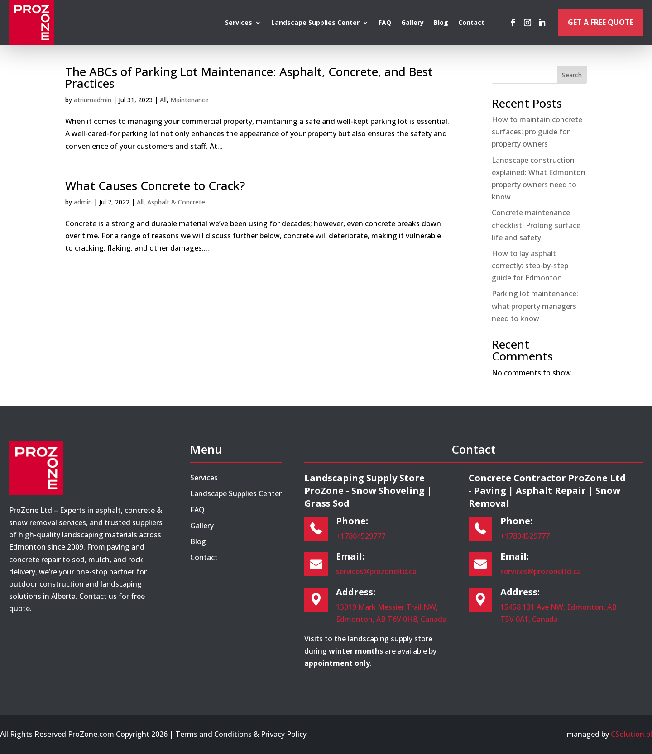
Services (238, 23)
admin (83, 202)
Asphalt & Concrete (176, 202)
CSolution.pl (631, 734)
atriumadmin (92, 99)
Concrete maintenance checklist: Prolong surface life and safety (536, 225)
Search (572, 75)
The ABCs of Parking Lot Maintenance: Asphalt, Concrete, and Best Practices (249, 77)
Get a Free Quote (600, 22)
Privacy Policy (284, 734)
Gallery (412, 23)
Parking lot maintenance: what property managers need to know (535, 306)
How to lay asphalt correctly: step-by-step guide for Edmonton (530, 265)
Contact (471, 23)
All (163, 99)
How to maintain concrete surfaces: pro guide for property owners (537, 131)
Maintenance (189, 99)
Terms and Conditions (213, 734)
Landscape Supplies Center (315, 23)
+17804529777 (360, 536)
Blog (441, 23)
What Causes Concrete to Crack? (155, 185)
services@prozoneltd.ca (376, 571)
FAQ (385, 23)
